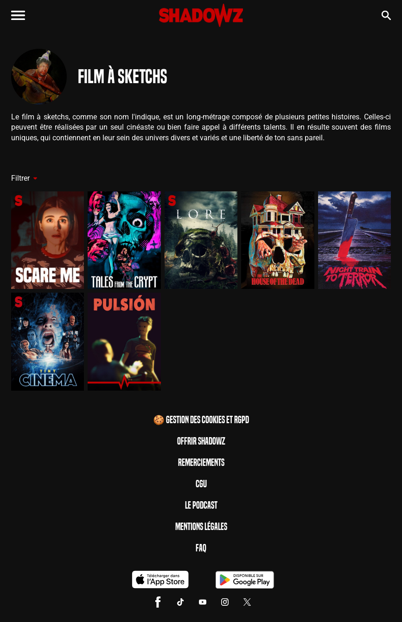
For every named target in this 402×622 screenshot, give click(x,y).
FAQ (201, 548)
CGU (201, 484)
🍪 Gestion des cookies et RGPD (201, 420)
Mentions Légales (201, 526)
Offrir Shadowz (201, 441)
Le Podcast (201, 505)
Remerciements (201, 462)
